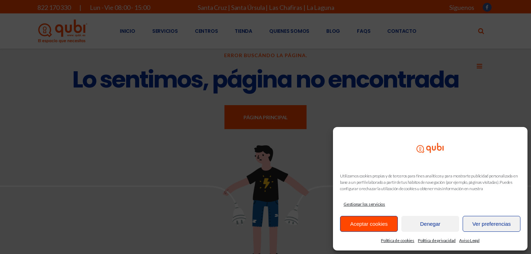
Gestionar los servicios (364, 204)
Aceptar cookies (369, 224)
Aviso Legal (469, 240)
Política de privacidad (437, 240)
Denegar (430, 224)
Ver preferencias (491, 224)
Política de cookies (397, 240)
